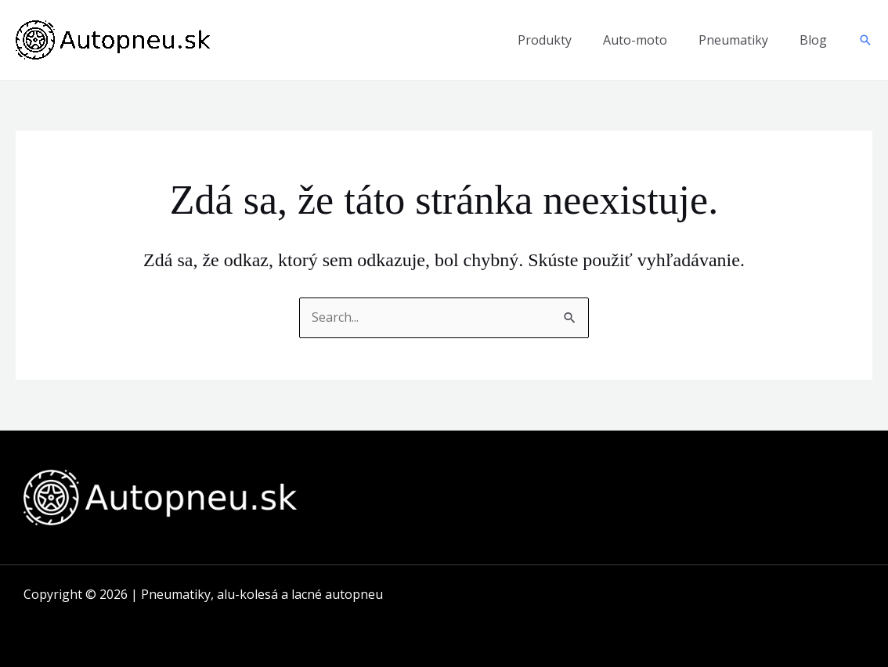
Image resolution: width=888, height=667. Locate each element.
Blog (813, 40)
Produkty (545, 40)
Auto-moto (635, 40)
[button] (865, 40)
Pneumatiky (733, 40)
